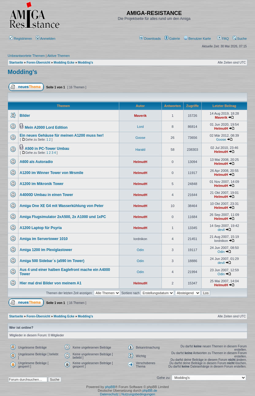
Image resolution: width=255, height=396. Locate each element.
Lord (140, 126)
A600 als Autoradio (36, 162)
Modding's (22, 71)
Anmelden (46, 38)
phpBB (110, 387)
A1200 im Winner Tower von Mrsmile (51, 173)
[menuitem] (150, 38)
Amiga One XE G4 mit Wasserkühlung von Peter (62, 206)
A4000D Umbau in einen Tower (46, 195)
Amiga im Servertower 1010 (44, 239)
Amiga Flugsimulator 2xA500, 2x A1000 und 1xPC (63, 217)
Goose (140, 137)
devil (221, 229)
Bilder (25, 115)
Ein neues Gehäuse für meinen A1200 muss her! (62, 135)
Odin (140, 250)
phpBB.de (150, 390)
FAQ (223, 38)
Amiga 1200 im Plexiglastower (46, 250)
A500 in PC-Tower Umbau (47, 148)
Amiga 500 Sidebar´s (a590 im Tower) (52, 261)
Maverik (140, 115)
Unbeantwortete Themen (26, 55)
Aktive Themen (58, 55)
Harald (140, 149)
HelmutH (221, 128)
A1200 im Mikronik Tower (41, 184)
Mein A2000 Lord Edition (46, 127)
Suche (240, 38)
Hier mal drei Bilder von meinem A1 (51, 283)
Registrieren (20, 38)
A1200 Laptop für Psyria (41, 228)
